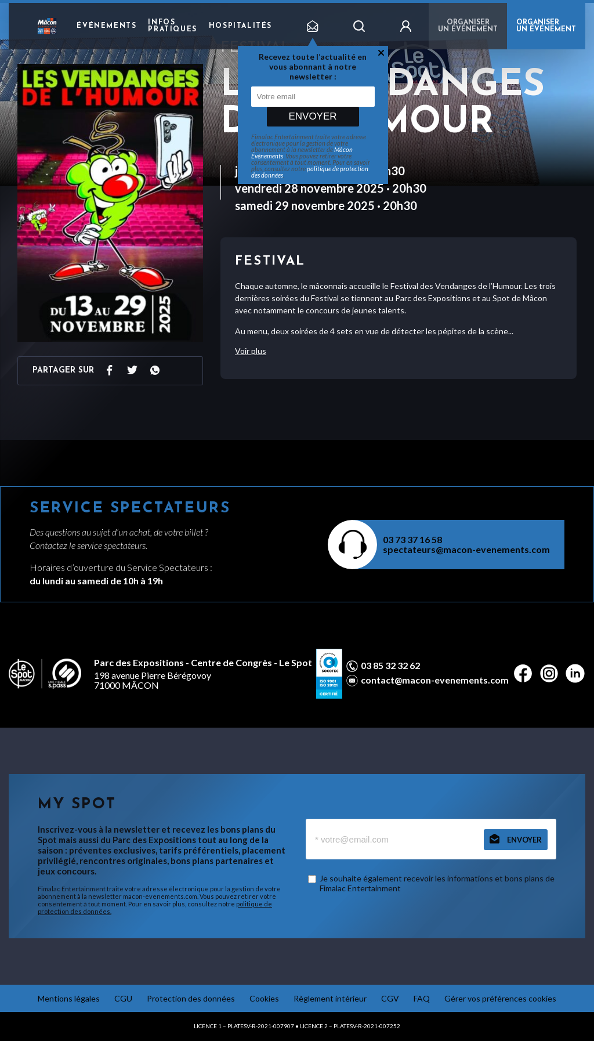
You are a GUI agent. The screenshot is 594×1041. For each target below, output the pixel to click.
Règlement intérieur (330, 998)
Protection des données (191, 998)
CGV (390, 998)
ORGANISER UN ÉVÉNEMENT (546, 26)
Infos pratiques (172, 26)
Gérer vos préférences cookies (500, 998)
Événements (106, 26)
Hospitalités (240, 26)
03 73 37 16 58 (412, 539)
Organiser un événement (468, 26)
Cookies (264, 998)
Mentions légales (69, 998)
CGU (123, 998)
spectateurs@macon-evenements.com (466, 549)
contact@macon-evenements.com (435, 680)
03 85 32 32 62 (390, 665)
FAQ (422, 998)
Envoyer (312, 116)
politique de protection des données (309, 172)
